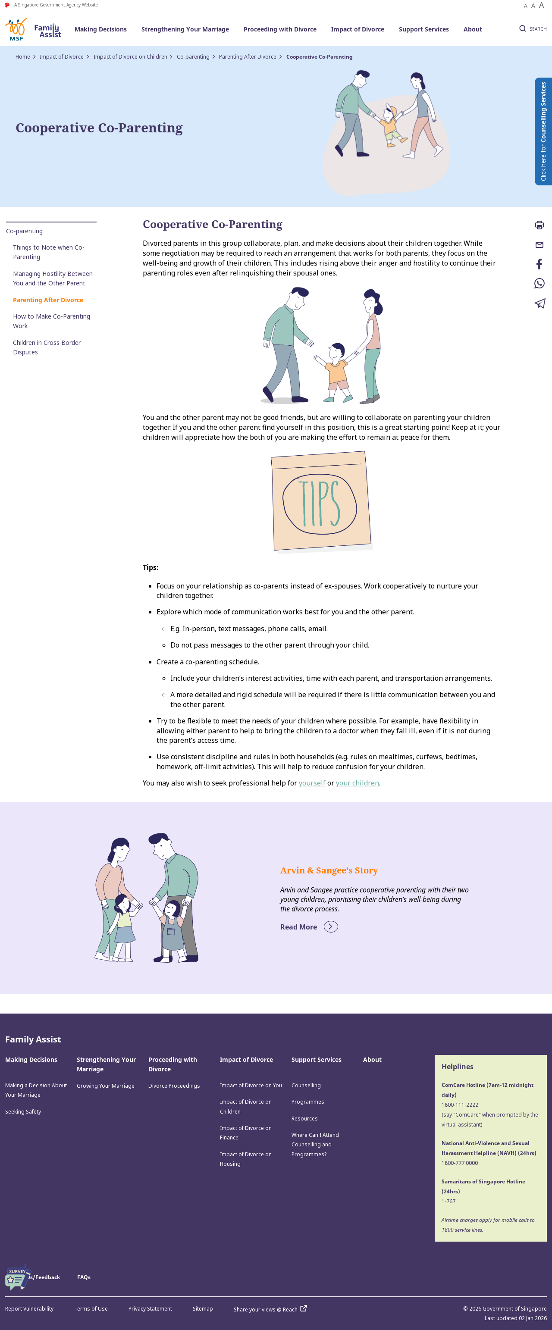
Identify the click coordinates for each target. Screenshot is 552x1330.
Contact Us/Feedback (32, 1277)
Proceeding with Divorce (280, 29)
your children (357, 783)
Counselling (306, 1085)
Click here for (543, 131)
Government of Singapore (515, 1308)
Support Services (424, 29)
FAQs (84, 1277)
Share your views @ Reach (272, 1309)
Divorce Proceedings (174, 1085)
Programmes (308, 1101)
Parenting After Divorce (247, 56)
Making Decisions (101, 29)
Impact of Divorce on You (251, 1085)
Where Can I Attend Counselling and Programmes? (315, 1144)
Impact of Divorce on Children (130, 56)
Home (23, 56)
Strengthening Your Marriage (185, 29)
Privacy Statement (150, 1308)
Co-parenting (193, 56)
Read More (309, 927)
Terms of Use (91, 1308)
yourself (312, 783)
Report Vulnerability (29, 1308)
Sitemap (203, 1308)
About (473, 29)
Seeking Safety (23, 1111)
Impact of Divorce (357, 29)
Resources (305, 1118)
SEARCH (532, 29)
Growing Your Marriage (106, 1085)
